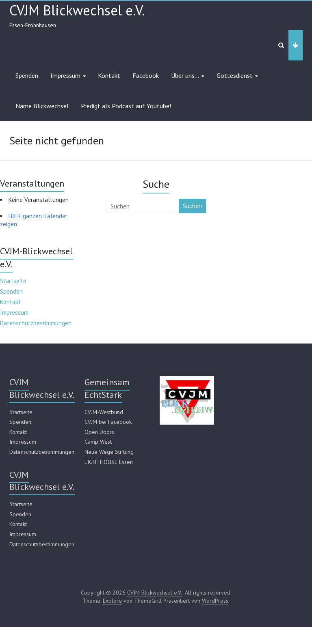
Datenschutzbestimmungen (36, 323)
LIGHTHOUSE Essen (108, 462)
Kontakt (109, 75)
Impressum (65, 75)
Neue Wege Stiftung (109, 451)
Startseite (13, 281)
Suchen (192, 206)
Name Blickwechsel (42, 106)
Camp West (98, 441)
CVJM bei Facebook (108, 421)
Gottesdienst (235, 75)
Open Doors (99, 432)
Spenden (26, 75)
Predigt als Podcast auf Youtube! (126, 106)
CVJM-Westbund (103, 412)
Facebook (145, 75)
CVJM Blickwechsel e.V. (77, 10)
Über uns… (185, 75)
